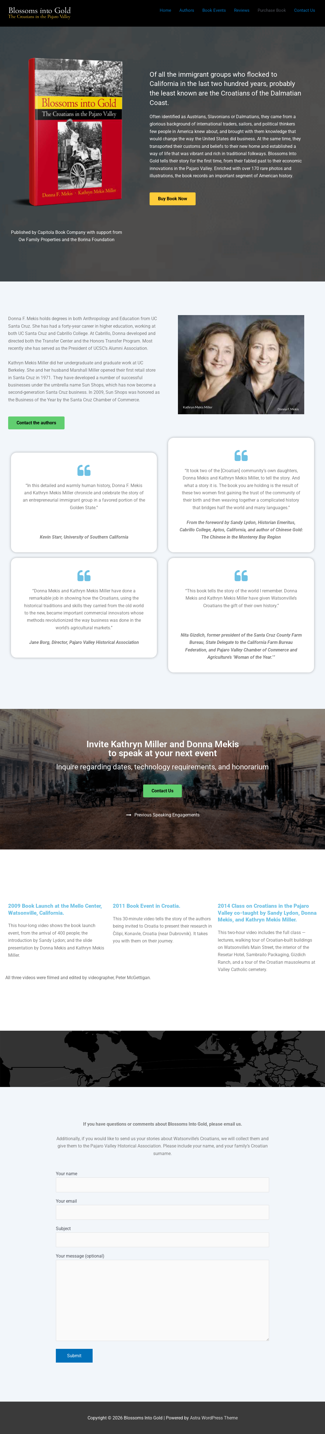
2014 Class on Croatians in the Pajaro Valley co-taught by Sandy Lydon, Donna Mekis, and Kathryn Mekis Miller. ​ (267, 913)
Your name (162, 1181)
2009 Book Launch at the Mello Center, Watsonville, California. (55, 909)
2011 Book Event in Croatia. (146, 906)
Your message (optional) (162, 1298)
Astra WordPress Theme (214, 1418)
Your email (162, 1209)
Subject (162, 1236)
